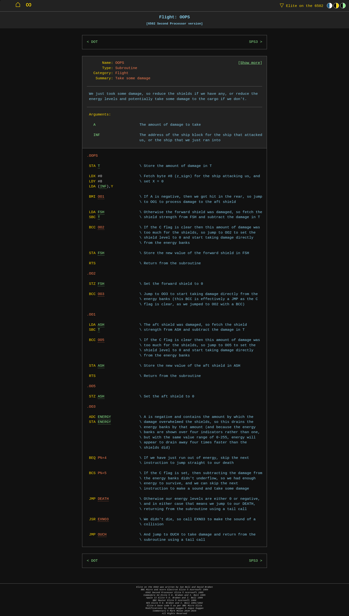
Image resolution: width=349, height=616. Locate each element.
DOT (94, 42)
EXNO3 (103, 519)
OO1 (101, 196)
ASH (101, 324)
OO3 (101, 294)
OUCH (102, 534)
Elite (300, 5)
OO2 (101, 227)
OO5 (101, 340)
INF (103, 186)
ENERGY (104, 417)
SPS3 (253, 42)
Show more (250, 62)
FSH (101, 212)
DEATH (103, 498)
